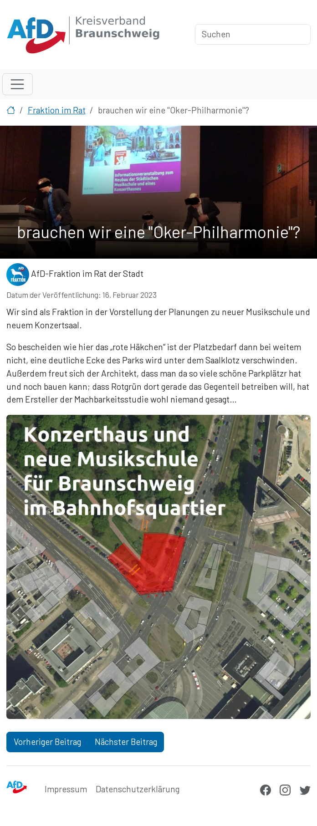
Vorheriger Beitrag (47, 741)
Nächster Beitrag (126, 741)
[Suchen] (253, 34)
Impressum (66, 789)
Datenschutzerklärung (137, 789)
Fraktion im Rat (57, 110)
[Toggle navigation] (17, 84)
